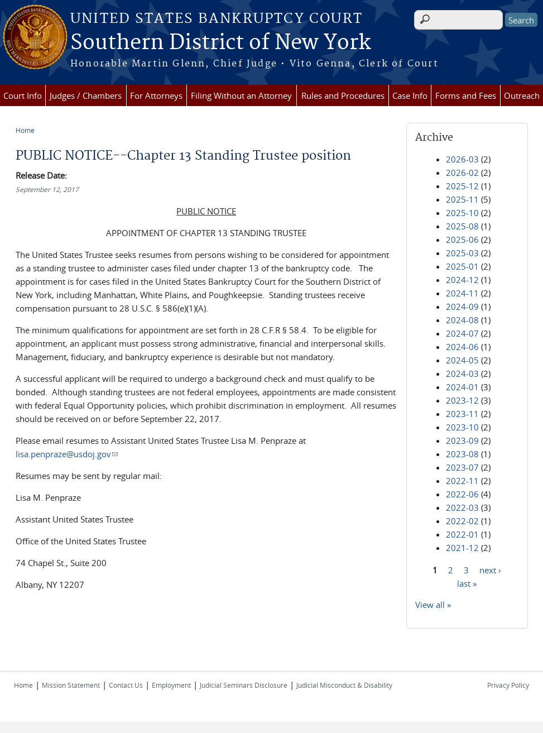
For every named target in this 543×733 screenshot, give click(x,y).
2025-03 (462, 252)
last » (467, 582)
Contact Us (126, 685)
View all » (433, 604)
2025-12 (462, 185)
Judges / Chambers (86, 95)
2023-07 (462, 467)
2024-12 (462, 279)
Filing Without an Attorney (241, 95)
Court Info (22, 95)
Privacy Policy (508, 685)
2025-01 (462, 266)
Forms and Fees (465, 95)
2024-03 (462, 373)
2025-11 (462, 199)
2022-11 (462, 480)
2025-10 (462, 212)
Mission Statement (71, 685)
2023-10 (462, 427)
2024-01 (462, 386)
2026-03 (462, 159)
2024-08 (462, 319)
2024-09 (462, 306)
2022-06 (462, 494)
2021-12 (462, 547)
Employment (171, 685)
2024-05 (462, 360)
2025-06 (462, 239)
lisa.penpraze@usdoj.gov (67, 453)
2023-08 (462, 453)
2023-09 (462, 440)
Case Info (409, 95)
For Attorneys (156, 95)
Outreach (522, 95)
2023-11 (462, 413)
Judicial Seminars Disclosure (243, 685)
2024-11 (462, 293)
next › (490, 569)
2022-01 (462, 534)
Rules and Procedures (343, 95)
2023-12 (462, 400)
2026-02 (462, 172)
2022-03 (462, 507)
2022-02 (462, 520)
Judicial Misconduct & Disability (344, 685)
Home (25, 130)
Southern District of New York (220, 43)
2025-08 (462, 226)
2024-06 (462, 346)
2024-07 (462, 333)
